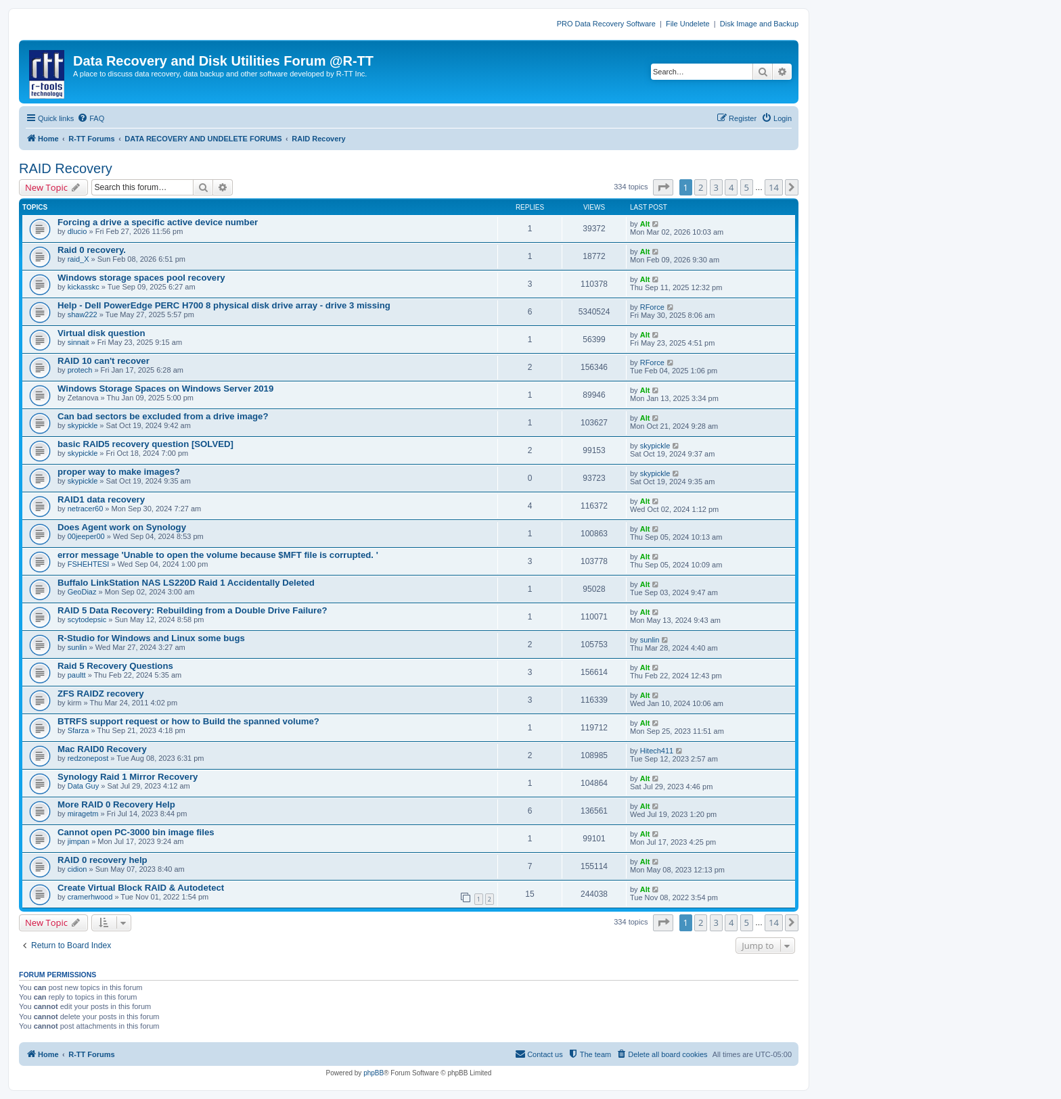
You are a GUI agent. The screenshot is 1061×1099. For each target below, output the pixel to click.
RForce (652, 307)
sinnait (78, 342)
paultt (77, 675)
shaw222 (82, 314)
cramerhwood (90, 897)
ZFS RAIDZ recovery (101, 693)
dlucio (77, 231)
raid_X (78, 259)
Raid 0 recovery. (92, 250)
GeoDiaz (82, 592)
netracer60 (86, 509)
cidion (77, 869)
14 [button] (774, 187)
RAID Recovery (65, 168)
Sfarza (78, 730)
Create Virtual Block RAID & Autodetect (141, 888)
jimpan (78, 841)
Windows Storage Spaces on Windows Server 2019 (165, 388)
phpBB (373, 1073)
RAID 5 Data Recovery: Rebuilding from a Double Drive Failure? (193, 610)
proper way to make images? (119, 472)
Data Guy (83, 786)
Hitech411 (657, 751)
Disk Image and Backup (759, 24)
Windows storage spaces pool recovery (141, 278)
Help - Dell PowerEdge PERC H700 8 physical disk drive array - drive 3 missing (224, 305)
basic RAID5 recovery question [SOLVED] (145, 444)
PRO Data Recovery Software (606, 24)
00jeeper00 (86, 536)
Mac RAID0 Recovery (102, 749)
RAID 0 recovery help (103, 860)
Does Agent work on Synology (122, 527)
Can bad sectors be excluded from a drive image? (163, 416)
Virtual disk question (101, 333)
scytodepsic (87, 619)
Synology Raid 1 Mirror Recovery (128, 777)
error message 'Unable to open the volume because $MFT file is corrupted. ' (218, 555)
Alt (645, 224)
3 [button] (716, 187)
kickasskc (83, 287)
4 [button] (731, 187)
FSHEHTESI (89, 564)
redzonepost (88, 758)
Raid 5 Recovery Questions (115, 666)
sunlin (77, 647)
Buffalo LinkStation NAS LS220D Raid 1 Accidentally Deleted (186, 583)
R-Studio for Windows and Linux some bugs (151, 638)
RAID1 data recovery (101, 499)
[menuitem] (90, 118)
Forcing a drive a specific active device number (158, 222)
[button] (663, 187)
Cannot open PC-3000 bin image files (136, 832)
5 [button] (746, 187)
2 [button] (700, 187)
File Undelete (688, 24)
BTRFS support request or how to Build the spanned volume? (188, 721)
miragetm (83, 814)
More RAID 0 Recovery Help (116, 804)
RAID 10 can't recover (104, 361)
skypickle (83, 425)
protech (80, 370)
